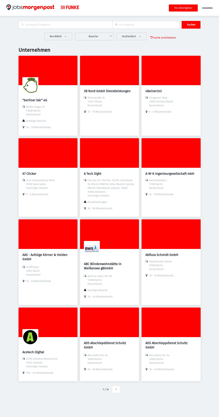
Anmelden (207, 8)
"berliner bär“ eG (34, 100)
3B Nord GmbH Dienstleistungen (107, 91)
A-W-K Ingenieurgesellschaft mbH (169, 174)
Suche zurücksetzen (163, 37)
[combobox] (66, 25)
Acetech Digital (33, 352)
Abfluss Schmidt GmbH (161, 255)
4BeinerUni (153, 91)
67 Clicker (29, 174)
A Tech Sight (92, 174)
